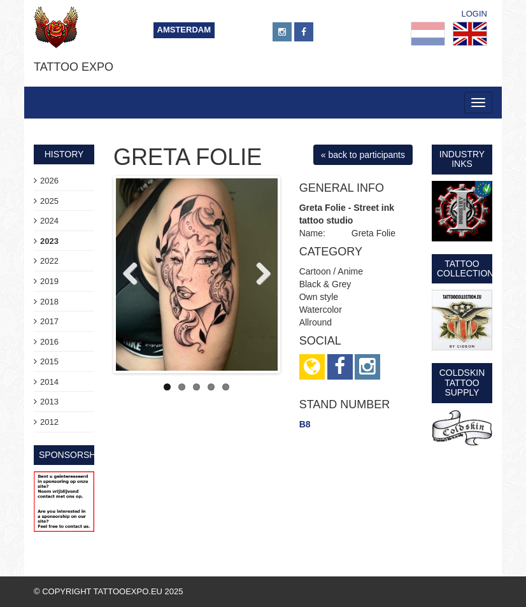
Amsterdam (184, 29)
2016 (49, 341)
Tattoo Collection (465, 268)
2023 (49, 241)
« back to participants (363, 155)
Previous (135, 274)
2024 (49, 220)
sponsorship (71, 455)
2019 (49, 281)
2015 (49, 361)
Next (258, 274)
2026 (49, 180)
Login (474, 13)
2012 (49, 422)
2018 (49, 301)
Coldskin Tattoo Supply (462, 382)
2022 (49, 261)
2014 (49, 382)
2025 (49, 201)
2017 (49, 321)
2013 (49, 401)
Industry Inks (462, 159)
